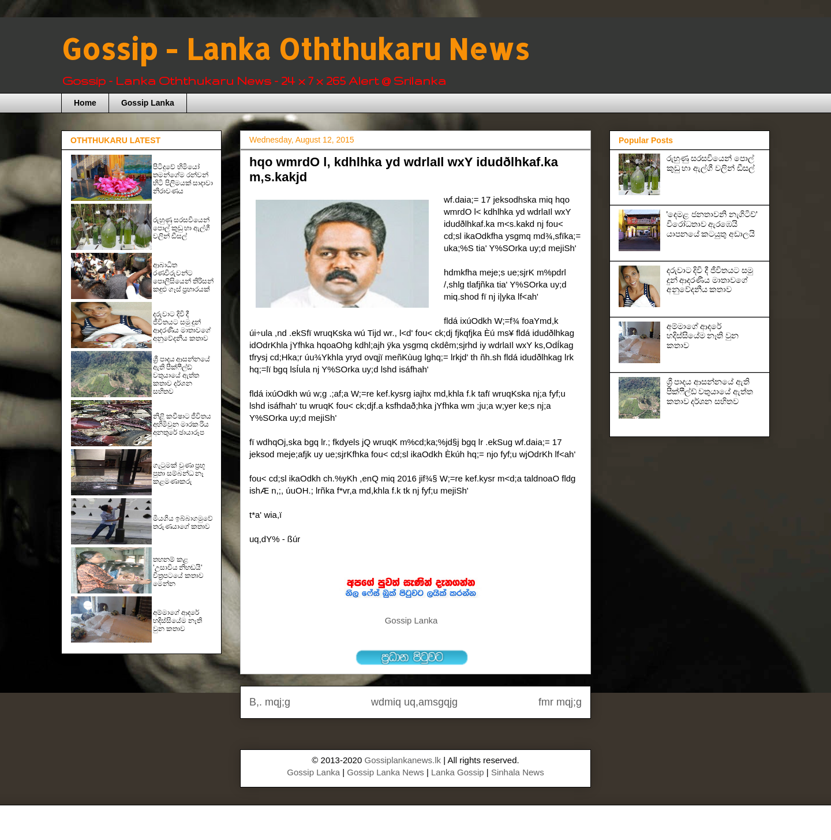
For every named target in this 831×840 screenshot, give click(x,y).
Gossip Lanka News (385, 772)
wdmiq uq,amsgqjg (414, 702)
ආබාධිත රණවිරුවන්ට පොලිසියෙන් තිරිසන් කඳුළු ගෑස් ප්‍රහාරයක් (183, 277)
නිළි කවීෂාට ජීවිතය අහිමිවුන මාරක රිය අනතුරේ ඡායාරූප (182, 424)
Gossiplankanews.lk (402, 760)
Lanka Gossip (457, 772)
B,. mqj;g (269, 702)
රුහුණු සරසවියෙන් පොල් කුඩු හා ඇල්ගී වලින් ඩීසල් (181, 228)
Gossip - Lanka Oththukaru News (295, 48)
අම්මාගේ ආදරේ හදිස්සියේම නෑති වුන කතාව (177, 620)
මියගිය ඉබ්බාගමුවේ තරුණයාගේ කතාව (183, 522)
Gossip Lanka (147, 102)
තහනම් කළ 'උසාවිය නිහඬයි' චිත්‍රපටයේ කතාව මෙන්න (178, 571)
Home (85, 102)
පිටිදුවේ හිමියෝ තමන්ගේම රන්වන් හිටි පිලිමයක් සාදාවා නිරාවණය (183, 179)
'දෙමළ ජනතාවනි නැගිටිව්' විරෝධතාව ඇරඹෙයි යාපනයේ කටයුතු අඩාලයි (712, 224)
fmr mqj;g (560, 702)
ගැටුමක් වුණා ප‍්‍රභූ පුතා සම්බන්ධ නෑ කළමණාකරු (179, 473)
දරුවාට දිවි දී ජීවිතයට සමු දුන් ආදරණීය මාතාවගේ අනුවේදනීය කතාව (182, 326)
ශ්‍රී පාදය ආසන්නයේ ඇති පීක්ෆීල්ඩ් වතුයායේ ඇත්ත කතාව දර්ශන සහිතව (181, 375)
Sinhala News (517, 772)
